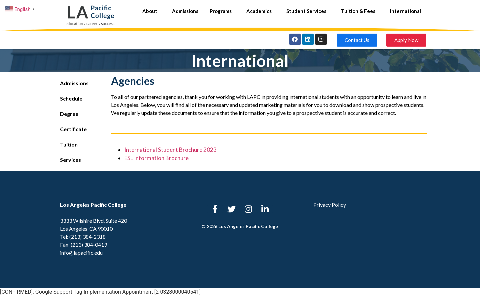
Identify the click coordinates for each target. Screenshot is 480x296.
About (151, 11)
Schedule (71, 98)
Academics (260, 11)
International (405, 11)
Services (70, 159)
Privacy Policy (329, 204)
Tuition (69, 144)
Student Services (308, 11)
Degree (69, 114)
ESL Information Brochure (156, 157)
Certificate (73, 129)
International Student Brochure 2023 (170, 149)
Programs (222, 11)
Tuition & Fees (360, 11)
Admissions (185, 11)
